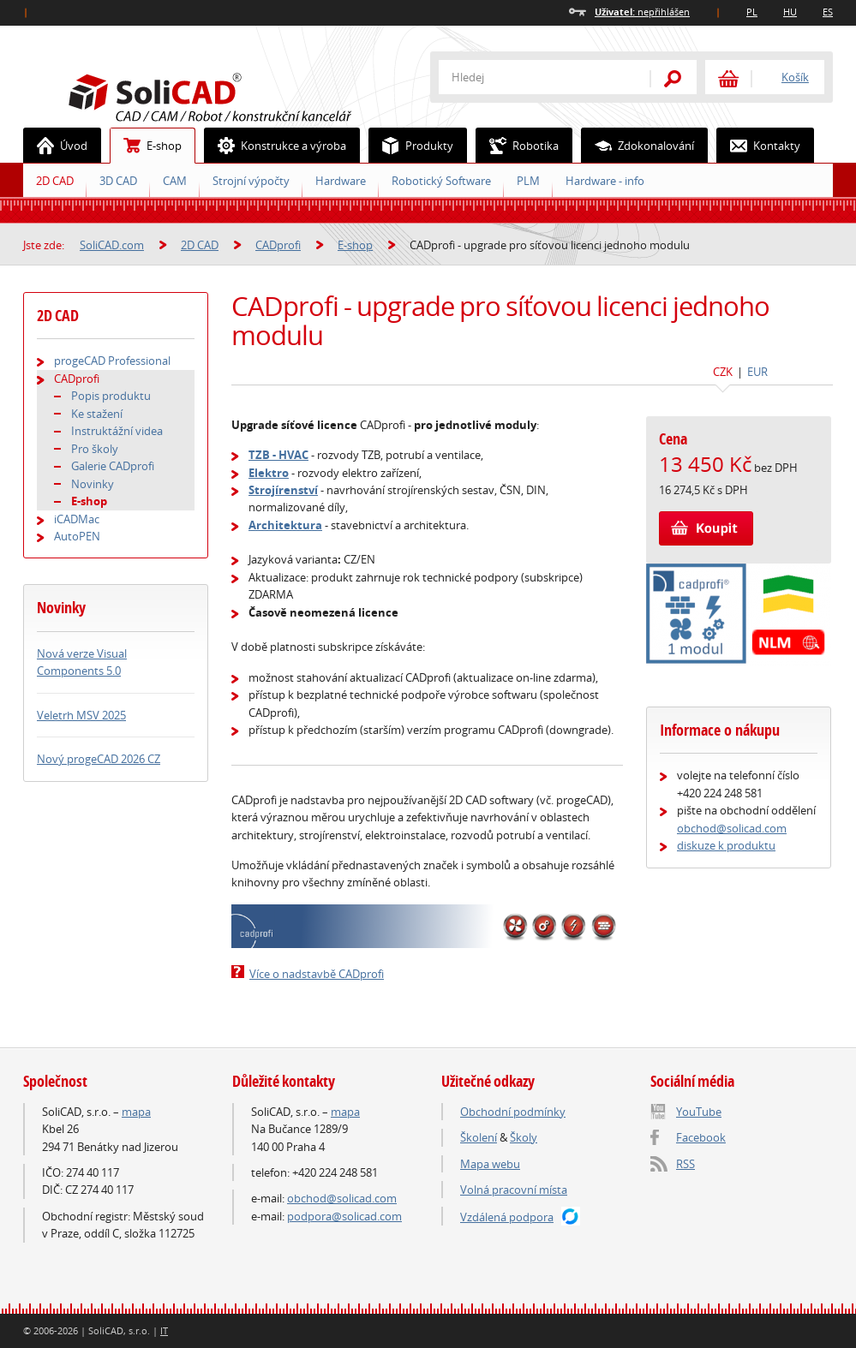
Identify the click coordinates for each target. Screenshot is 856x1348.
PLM (528, 180)
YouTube (698, 1111)
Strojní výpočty (251, 180)
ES (828, 11)
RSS (685, 1164)
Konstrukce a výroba (275, 145)
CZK (723, 371)
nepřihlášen (642, 11)
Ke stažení (97, 413)
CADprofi (278, 245)
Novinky (92, 484)
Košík (795, 77)
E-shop (146, 145)
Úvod (55, 145)
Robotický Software (441, 180)
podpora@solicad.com (344, 1216)
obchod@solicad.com (732, 828)
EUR (757, 371)
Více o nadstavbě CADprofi (316, 973)
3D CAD (118, 180)
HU (790, 11)
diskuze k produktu (726, 845)
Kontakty (758, 145)
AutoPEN (77, 536)
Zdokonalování (638, 145)
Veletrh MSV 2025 (81, 715)
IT (164, 1330)
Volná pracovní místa (513, 1189)
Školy (523, 1137)
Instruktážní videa (117, 430)
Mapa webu (490, 1164)
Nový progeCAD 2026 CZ (98, 758)
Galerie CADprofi (112, 466)
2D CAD (55, 180)
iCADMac (76, 519)
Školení (478, 1137)
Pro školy (94, 448)
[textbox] (533, 77)
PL (751, 11)
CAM (175, 180)
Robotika (517, 145)
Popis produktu (111, 395)
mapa (136, 1111)
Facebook (701, 1137)
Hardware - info (605, 180)
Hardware (340, 180)
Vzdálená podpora (507, 1217)
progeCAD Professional (112, 360)
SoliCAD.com (237, 95)
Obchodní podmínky (513, 1111)
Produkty (411, 145)
